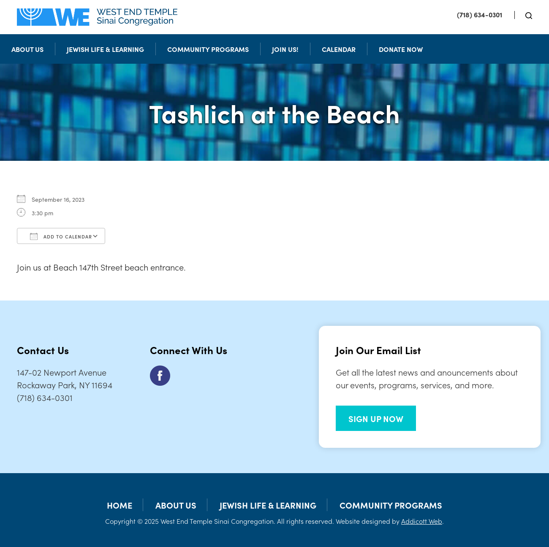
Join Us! (285, 49)
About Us (27, 49)
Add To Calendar (61, 236)
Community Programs (208, 49)
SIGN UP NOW (375, 418)
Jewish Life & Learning (105, 49)
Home (119, 505)
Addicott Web (421, 520)
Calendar (339, 49)
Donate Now (401, 49)
